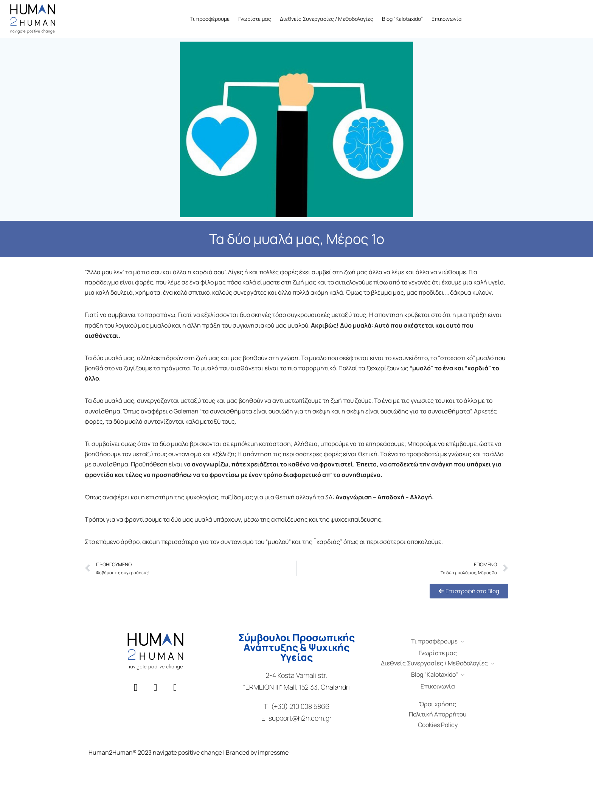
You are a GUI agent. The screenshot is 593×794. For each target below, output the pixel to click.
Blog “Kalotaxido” (402, 18)
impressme (273, 752)
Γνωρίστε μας (254, 18)
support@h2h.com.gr (300, 718)
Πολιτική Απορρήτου (437, 714)
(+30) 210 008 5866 (300, 706)
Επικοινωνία (447, 18)
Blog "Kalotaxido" (434, 674)
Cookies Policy (438, 725)
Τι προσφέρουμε (210, 18)
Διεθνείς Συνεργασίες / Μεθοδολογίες (326, 18)
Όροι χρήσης (437, 704)
